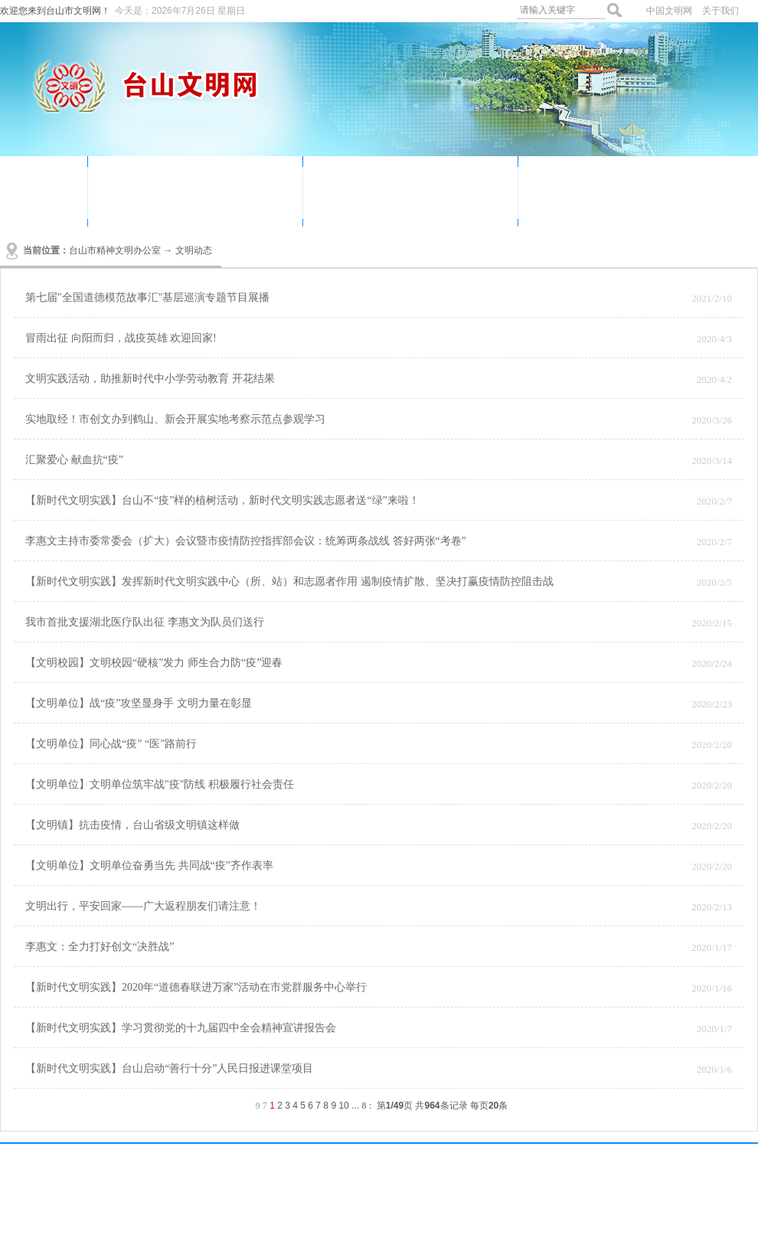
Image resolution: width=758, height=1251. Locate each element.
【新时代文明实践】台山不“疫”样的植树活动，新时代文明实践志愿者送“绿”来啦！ (222, 500)
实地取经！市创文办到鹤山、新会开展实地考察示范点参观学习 (175, 419)
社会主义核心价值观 (668, 203)
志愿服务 (207, 180)
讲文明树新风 (650, 180)
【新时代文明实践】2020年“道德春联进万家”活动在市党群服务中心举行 (196, 987)
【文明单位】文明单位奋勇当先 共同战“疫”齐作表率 (149, 865)
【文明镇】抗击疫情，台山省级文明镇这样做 (132, 825)
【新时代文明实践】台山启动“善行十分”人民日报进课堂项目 (169, 1068)
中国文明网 (669, 10)
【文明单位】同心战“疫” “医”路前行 (111, 744)
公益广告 (135, 203)
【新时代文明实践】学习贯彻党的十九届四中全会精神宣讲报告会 (180, 1028)
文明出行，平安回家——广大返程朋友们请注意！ (143, 906)
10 (343, 1105)
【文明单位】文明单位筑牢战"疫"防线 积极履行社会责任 (159, 784)
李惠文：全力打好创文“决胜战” (99, 946)
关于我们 (720, 10)
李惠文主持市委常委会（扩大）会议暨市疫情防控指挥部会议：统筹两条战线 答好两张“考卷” (245, 541)
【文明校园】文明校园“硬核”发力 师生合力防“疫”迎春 (154, 662)
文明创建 (207, 203)
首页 (43, 188)
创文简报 (422, 203)
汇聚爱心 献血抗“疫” (74, 459)
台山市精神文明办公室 (115, 250)
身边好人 (565, 180)
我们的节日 (428, 180)
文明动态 (135, 180)
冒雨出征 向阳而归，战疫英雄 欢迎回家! (121, 338)
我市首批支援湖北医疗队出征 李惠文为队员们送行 (144, 622)
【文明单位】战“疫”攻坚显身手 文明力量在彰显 (138, 703)
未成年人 (350, 203)
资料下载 (565, 203)
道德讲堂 (350, 180)
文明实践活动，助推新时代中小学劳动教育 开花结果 (150, 378)
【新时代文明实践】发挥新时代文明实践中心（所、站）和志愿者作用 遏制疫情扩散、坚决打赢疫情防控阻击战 (289, 581)
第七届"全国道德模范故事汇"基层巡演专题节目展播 (147, 297)
